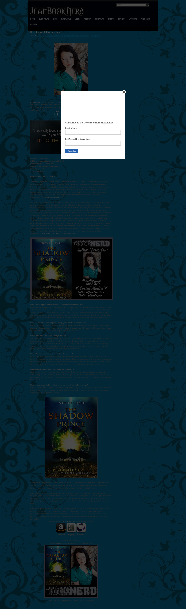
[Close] (124, 92)
